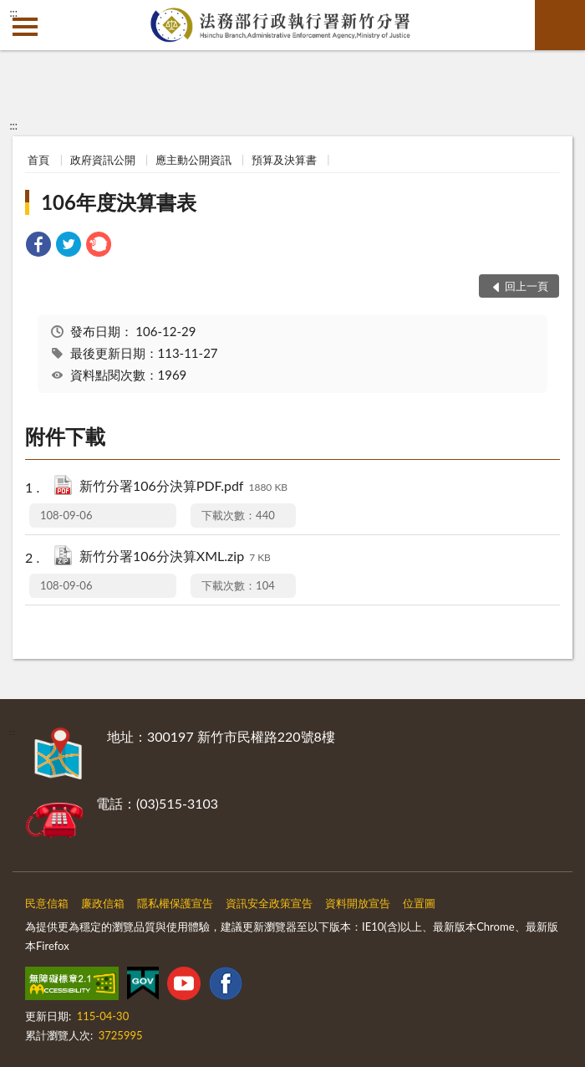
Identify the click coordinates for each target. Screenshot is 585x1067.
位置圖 (419, 903)
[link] (38, 246)
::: (13, 12)
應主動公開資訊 (193, 159)
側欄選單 (25, 27)
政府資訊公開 (102, 159)
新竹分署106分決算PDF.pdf (183, 487)
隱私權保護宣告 (175, 903)
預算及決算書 (284, 159)
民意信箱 (47, 903)
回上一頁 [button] (526, 286)
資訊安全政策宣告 (269, 903)
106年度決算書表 (118, 202)
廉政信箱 (103, 903)
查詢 (560, 25)
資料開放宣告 (357, 903)
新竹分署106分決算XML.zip (175, 557)
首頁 (38, 159)
